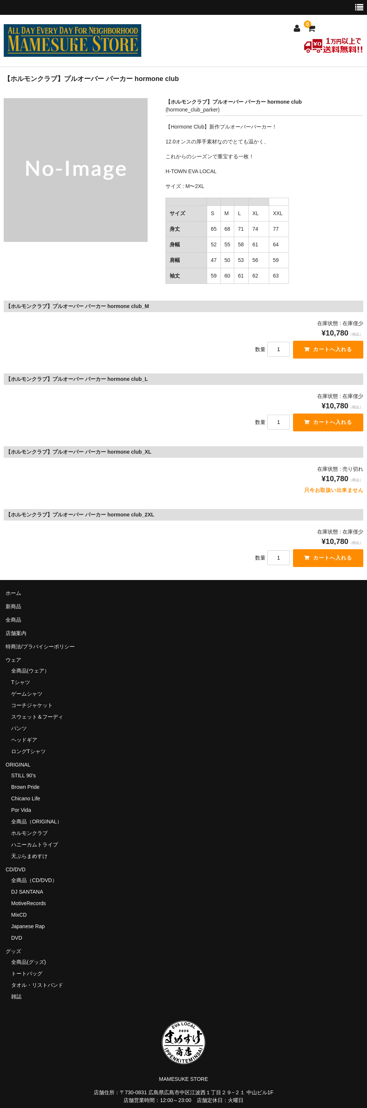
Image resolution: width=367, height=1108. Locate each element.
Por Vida (21, 810)
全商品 (13, 620)
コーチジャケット (32, 705)
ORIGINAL (18, 765)
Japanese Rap (28, 926)
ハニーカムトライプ (34, 845)
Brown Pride (25, 787)
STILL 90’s (23, 775)
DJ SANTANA (27, 892)
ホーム (13, 593)
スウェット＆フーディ (37, 717)
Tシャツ (20, 682)
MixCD (19, 915)
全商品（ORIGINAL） (36, 821)
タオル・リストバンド (37, 985)
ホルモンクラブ (29, 833)
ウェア (16, 660)
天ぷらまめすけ (29, 856)
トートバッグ (26, 973)
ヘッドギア (24, 740)
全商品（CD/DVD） (36, 880)
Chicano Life (25, 798)
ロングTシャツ (28, 751)
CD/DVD (16, 869)
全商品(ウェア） (30, 671)
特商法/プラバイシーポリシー (40, 646)
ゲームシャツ (26, 694)
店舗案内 (16, 633)
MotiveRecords (28, 903)
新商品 (13, 606)
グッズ (16, 951)
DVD (16, 938)
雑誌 (16, 997)
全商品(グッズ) (28, 962)
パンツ (19, 728)
